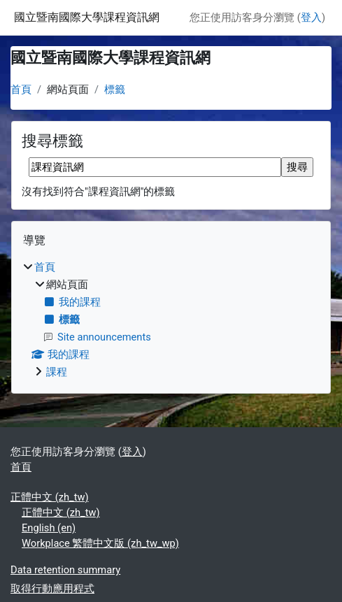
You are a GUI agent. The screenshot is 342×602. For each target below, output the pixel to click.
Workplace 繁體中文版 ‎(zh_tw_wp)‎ (100, 543)
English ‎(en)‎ (49, 528)
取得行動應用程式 (52, 588)
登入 (311, 17)
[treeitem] (171, 319)
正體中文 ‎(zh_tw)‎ (49, 497)
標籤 (114, 89)
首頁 (20, 89)
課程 (56, 372)
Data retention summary (65, 570)
